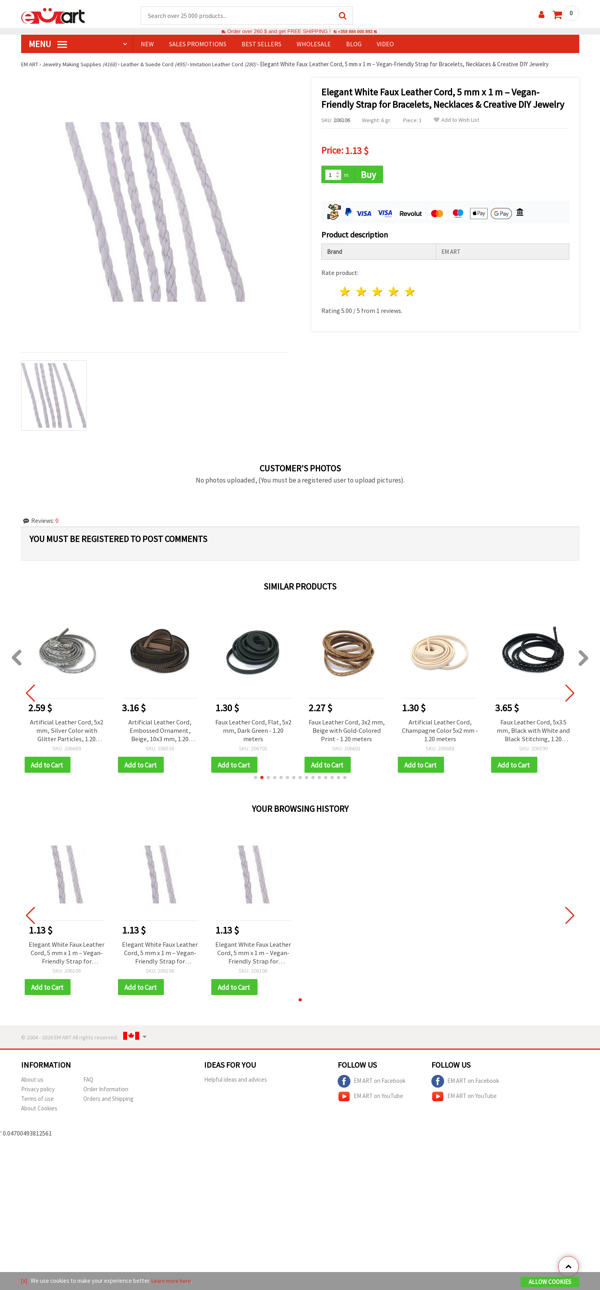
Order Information (105, 1093)
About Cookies (39, 1112)
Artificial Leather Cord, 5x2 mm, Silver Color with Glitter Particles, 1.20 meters (66, 731)
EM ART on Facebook (371, 1085)
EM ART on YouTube (370, 1100)
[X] (24, 1281)
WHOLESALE (314, 44)
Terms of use (37, 1103)
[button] (255, 780)
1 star (345, 290)
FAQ (88, 1084)
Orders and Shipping (108, 1103)
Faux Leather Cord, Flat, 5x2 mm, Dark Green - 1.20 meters (253, 731)
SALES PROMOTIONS (197, 44)
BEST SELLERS (261, 44)
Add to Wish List (456, 120)
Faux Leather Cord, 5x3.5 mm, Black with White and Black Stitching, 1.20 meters (533, 731)
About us (32, 1084)
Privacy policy (38, 1093)
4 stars (394, 290)
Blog (354, 44)
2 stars (361, 290)
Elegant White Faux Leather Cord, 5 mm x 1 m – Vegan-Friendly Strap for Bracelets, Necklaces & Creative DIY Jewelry (67, 956)
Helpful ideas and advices (235, 1084)
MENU (48, 44)
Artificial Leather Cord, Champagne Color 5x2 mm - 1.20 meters (440, 731)
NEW (147, 44)
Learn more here (172, 1281)
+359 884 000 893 (355, 32)
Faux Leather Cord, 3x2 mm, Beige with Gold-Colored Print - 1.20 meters (346, 731)
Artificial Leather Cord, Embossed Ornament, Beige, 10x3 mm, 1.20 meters (160, 731)
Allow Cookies (550, 1282)
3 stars (378, 290)
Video (385, 44)
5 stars (410, 290)
